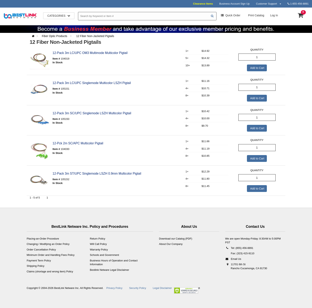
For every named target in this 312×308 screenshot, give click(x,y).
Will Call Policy (98, 243)
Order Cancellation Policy (41, 249)
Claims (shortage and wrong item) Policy (50, 271)
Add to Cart (257, 67)
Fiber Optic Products (55, 36)
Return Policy (97, 238)
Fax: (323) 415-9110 (242, 253)
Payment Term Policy (39, 260)
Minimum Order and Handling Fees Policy (51, 254)
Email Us (233, 258)
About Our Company (171, 243)
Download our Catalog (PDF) (175, 238)
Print (255, 15)
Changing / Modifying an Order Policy (48, 243)
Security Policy (137, 287)
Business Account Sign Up (234, 3)
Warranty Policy (99, 249)
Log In (274, 15)
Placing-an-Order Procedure (43, 238)
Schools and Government (104, 254)
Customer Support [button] (268, 3)
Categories (58, 15)
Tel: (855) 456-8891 (239, 247)
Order (230, 15)
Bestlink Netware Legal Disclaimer (109, 269)
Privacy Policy (114, 287)
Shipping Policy (35, 265)
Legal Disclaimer (162, 287)
